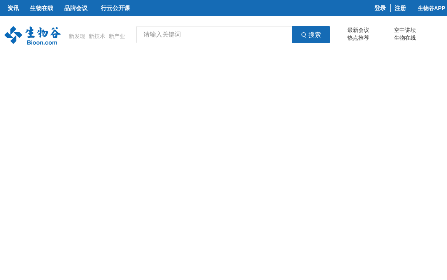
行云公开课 (115, 8)
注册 (400, 8)
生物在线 (405, 38)
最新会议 (358, 30)
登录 (380, 8)
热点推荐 (358, 38)
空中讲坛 (405, 30)
